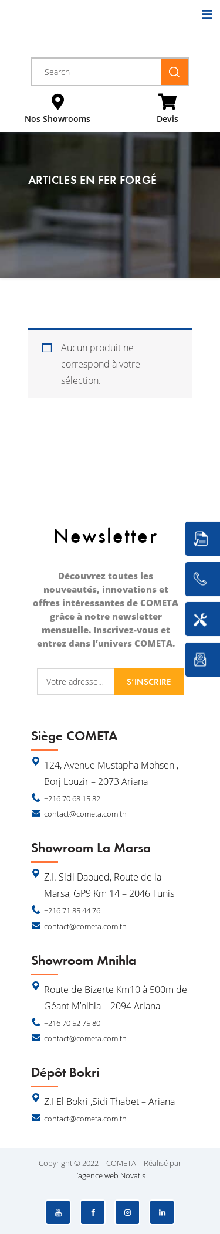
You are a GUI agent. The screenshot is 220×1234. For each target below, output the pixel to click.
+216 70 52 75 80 (72, 1023)
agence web (98, 1175)
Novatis (132, 1175)
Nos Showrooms (57, 118)
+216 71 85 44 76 (72, 910)
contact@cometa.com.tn (85, 813)
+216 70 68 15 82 (72, 798)
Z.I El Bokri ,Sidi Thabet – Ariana (109, 1101)
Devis (167, 118)
